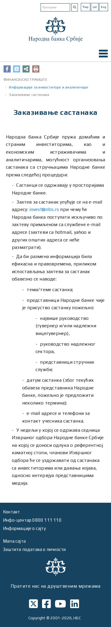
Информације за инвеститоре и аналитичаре (48, 87)
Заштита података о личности (34, 549)
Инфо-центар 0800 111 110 (32, 520)
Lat (95, 7)
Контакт (11, 511)
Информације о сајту (24, 528)
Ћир (86, 7)
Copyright (37, 618)
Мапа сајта (14, 541)
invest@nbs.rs (44, 209)
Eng (103, 7)
